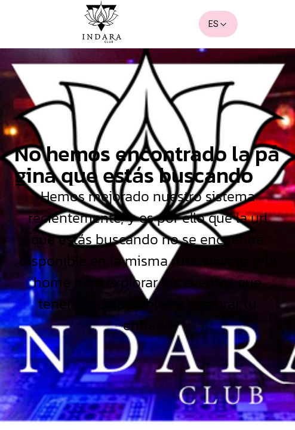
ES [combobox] (218, 24)
